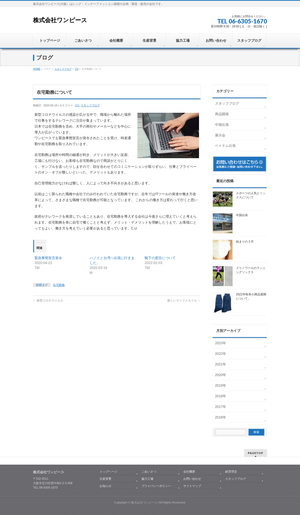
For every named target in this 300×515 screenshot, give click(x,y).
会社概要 (189, 471)
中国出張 (222, 125)
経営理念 (231, 471)
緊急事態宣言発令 (48, 258)
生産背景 (105, 478)
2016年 (220, 417)
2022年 (220, 354)
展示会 (220, 135)
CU (77, 105)
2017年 (220, 407)
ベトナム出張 (225, 146)
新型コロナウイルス (48, 300)
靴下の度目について (160, 258)
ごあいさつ (148, 471)
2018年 (220, 396)
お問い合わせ (192, 478)
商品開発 (222, 114)
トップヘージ (108, 471)
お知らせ (105, 486)
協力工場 (147, 478)
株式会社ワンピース (60, 20)
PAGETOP (255, 453)
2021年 (220, 364)
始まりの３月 (245, 241)
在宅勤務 (59, 285)
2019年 (220, 385)
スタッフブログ (90, 105)
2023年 (220, 343)
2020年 (220, 375)
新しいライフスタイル (183, 300)
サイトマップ (192, 486)
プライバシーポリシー (156, 486)
